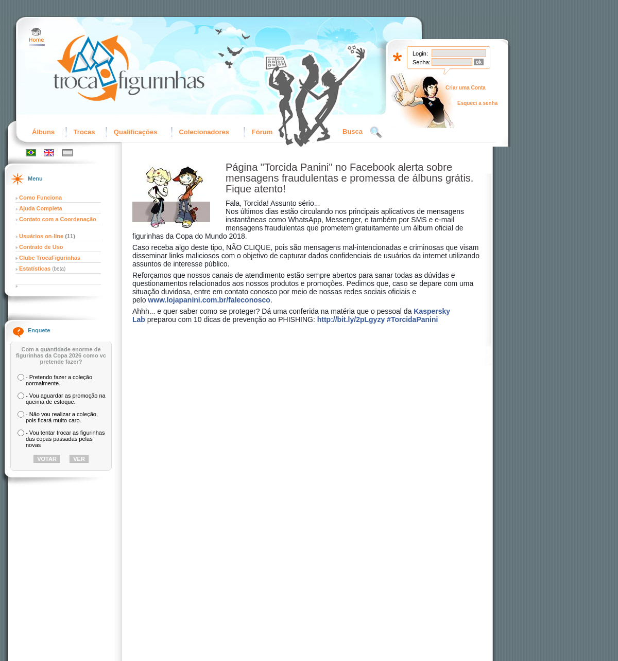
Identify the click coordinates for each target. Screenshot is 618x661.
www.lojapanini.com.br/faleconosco (209, 300)
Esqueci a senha (477, 103)
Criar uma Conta (465, 88)
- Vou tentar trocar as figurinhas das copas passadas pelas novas (65, 439)
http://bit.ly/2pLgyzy (351, 319)
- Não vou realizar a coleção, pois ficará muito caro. (62, 417)
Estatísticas (35, 268)
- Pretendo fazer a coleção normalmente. (59, 380)
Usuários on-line (41, 236)
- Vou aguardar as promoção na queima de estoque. (66, 398)
